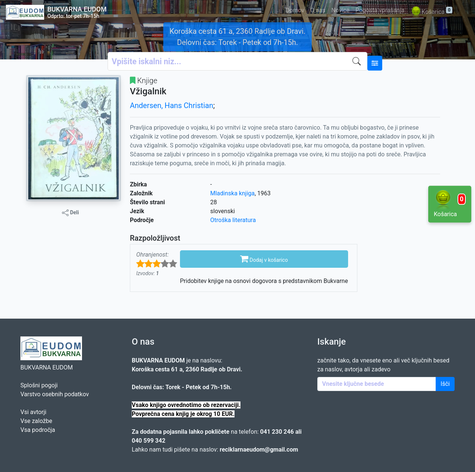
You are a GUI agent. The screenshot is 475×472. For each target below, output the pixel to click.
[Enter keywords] (376, 384)
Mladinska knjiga (232, 193)
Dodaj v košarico (264, 258)
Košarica (431, 12)
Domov (295, 10)
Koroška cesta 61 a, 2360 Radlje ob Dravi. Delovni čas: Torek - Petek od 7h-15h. (237, 37)
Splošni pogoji (39, 385)
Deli (70, 212)
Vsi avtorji (33, 412)
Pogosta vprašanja (380, 10)
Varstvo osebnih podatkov (54, 394)
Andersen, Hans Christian (171, 105)
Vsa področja (37, 429)
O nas (317, 10)
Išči (445, 383)
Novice (340, 10)
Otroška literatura (233, 220)
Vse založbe (36, 420)
